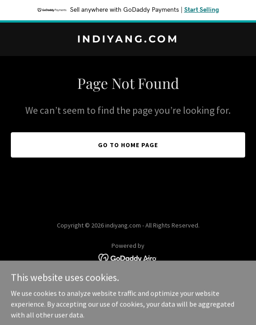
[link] (128, 39)
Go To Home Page (128, 145)
